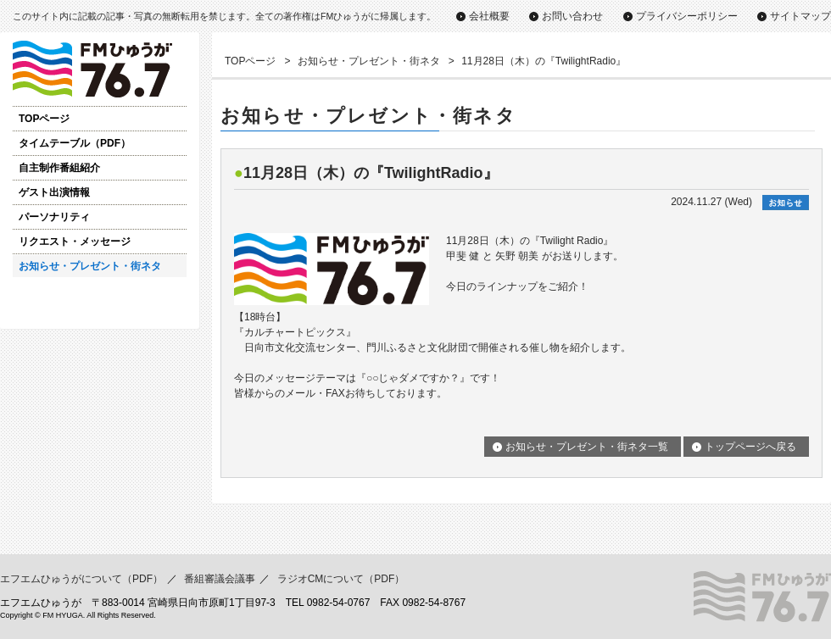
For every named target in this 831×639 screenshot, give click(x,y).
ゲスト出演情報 (54, 192)
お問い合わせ (572, 16)
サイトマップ (800, 16)
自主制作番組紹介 (59, 168)
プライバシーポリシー (687, 16)
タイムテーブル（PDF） (75, 143)
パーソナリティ (54, 217)
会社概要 (489, 16)
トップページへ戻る (750, 447)
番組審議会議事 (219, 579)
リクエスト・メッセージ (75, 241)
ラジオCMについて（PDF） (341, 579)
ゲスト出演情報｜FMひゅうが (100, 69)
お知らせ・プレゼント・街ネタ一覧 (586, 447)
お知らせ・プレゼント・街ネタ (90, 266)
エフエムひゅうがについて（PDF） (81, 579)
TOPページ (44, 119)
